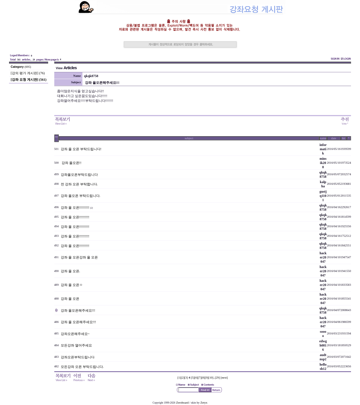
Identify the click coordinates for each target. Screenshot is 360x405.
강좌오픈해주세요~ (75, 334)
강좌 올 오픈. (70, 271)
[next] (224, 377)
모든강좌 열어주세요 (76, 345)
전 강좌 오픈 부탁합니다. (79, 184)
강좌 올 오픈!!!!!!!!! (75, 208)
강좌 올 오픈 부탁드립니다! (81, 149)
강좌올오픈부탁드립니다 (79, 175)
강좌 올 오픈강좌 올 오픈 (79, 257)
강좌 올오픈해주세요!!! (78, 310)
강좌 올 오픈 (70, 299)
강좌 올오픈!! (71, 163)
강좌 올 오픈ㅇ (72, 285)
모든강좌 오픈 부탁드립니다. (82, 367)
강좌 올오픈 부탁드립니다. (80, 196)
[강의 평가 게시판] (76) (28, 73)
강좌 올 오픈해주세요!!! (78, 322)
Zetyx (204, 402)
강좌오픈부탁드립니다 (77, 357)
